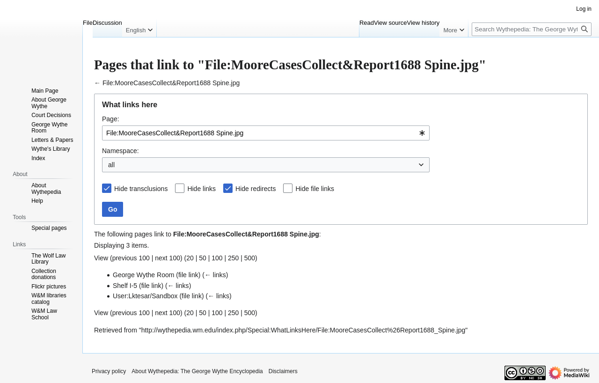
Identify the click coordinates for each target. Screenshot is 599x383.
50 (202, 258)
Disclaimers (283, 371)
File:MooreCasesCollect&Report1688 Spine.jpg (171, 83)
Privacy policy (109, 371)
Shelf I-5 (125, 285)
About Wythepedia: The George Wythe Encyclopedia (197, 371)
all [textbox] (111, 165)
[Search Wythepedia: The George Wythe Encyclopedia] (532, 29)
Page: (110, 119)
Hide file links (314, 188)
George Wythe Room (143, 275)
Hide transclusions (141, 188)
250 (233, 258)
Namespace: (120, 151)
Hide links (201, 188)
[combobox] (266, 132)
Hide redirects (255, 188)
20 (190, 258)
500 (249, 258)
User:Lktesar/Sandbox (145, 296)
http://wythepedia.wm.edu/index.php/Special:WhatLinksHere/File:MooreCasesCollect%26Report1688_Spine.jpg (303, 330)
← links (215, 275)
